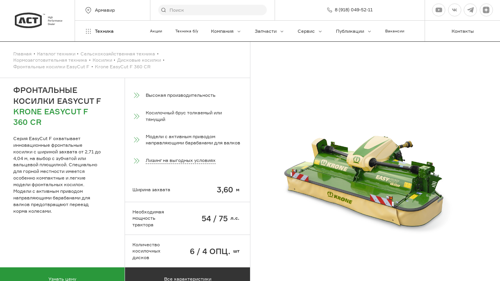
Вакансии (394, 31)
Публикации (354, 31)
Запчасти (269, 31)
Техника (99, 31)
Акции (156, 31)
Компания (226, 31)
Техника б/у (186, 31)
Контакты (463, 31)
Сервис (310, 31)
